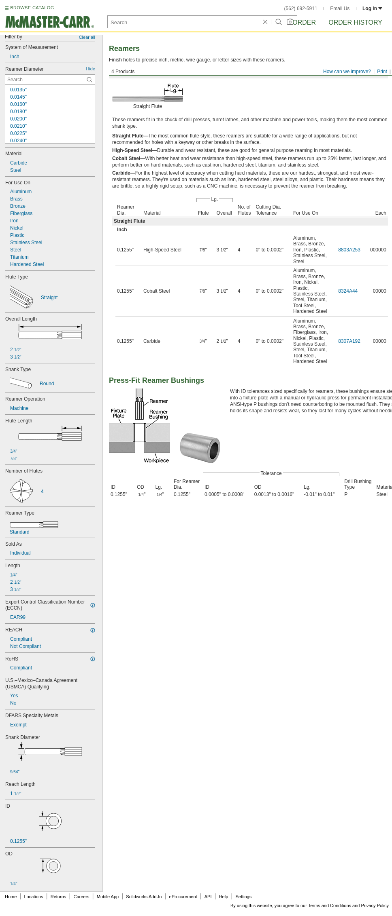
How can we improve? (347, 71)
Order (304, 22)
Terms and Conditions (329, 905)
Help (223, 896)
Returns (58, 896)
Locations (33, 896)
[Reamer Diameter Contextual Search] (50, 79)
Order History (355, 22)
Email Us (339, 8)
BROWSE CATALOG (32, 7)
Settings (243, 896)
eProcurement (183, 896)
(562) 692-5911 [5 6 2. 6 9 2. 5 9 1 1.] (300, 8)
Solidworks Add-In (144, 896)
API (208, 896)
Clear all (87, 37)
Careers (81, 896)
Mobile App (108, 896)
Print (382, 71)
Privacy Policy (375, 905)
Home (11, 896)
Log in (372, 8)
